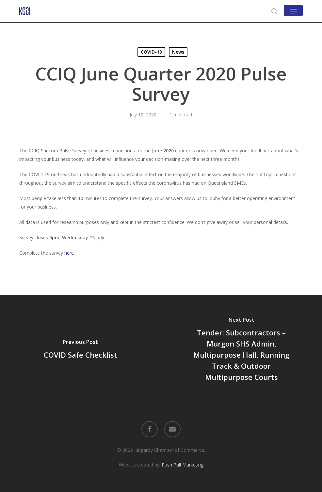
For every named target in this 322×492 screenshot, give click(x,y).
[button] (293, 11)
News (178, 52)
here (69, 253)
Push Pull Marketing (182, 465)
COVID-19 (151, 52)
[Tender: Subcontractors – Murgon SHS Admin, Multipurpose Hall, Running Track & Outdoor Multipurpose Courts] (241, 350)
